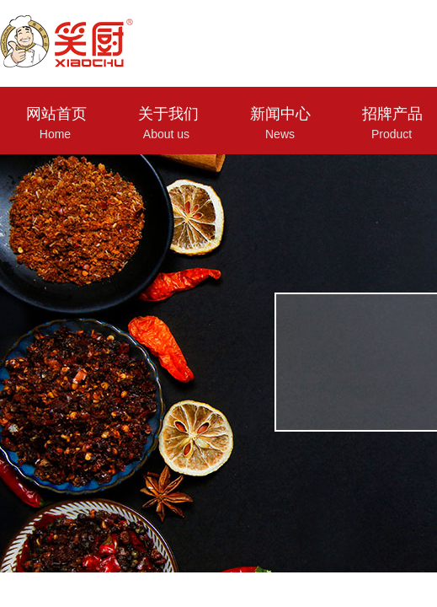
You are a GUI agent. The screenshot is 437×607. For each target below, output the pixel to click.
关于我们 (168, 113)
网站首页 (56, 113)
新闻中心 (280, 113)
